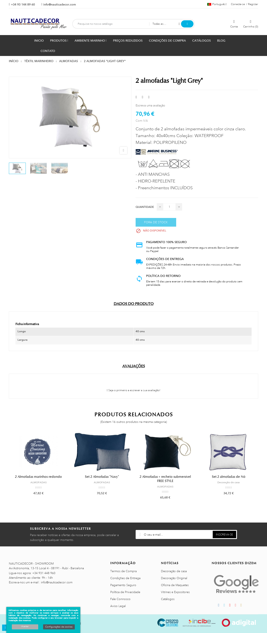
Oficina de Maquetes (175, 585)
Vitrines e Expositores (175, 592)
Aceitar (25, 626)
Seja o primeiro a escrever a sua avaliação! (133, 390)
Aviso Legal (118, 606)
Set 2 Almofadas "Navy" (102, 477)
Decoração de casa (228, 482)
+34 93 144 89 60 (23, 4)
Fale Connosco (120, 599)
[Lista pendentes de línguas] (217, 4)
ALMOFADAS (38, 482)
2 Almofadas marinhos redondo (38, 477)
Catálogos (167, 599)
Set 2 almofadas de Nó (228, 477)
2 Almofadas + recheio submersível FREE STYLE (165, 479)
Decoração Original (174, 578)
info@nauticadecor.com (59, 4)
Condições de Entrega (125, 578)
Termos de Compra (123, 571)
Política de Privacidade (125, 592)
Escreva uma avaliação (150, 105)
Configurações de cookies (59, 626)
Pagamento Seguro (123, 585)
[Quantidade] (169, 207)
